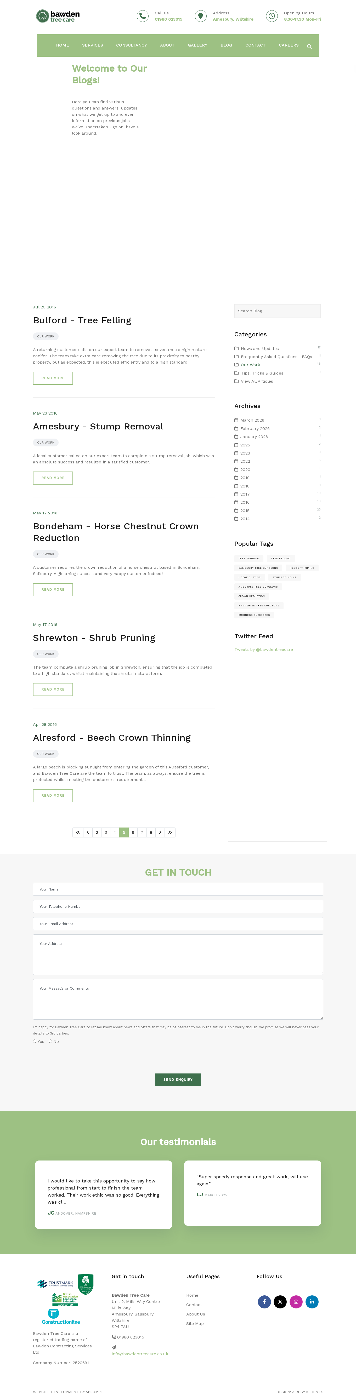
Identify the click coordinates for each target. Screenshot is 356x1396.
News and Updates (260, 348)
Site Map (195, 1323)
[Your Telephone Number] (178, 906)
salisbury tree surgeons (258, 568)
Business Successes (254, 615)
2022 (245, 461)
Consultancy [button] (124, 44)
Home (192, 1295)
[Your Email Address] (178, 923)
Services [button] (89, 44)
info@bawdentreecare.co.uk (140, 1353)
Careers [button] (270, 44)
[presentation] (72, 1057)
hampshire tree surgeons (259, 605)
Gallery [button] (185, 44)
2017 (245, 494)
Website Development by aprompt (68, 1392)
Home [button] (60, 44)
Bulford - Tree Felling (82, 320)
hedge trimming (302, 568)
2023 (245, 453)
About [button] (157, 44)
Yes (38, 1041)
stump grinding (285, 577)
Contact (239, 44)
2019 (245, 477)
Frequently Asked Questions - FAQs (276, 356)
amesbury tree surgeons (258, 586)
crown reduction (252, 596)
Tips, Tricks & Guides (262, 373)
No (54, 1041)
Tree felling (281, 558)
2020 (245, 469)
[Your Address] (178, 954)
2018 (245, 486)
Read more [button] (53, 378)
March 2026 (252, 420)
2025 (245, 445)
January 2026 (254, 436)
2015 (245, 510)
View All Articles (257, 381)
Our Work (45, 336)
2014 (245, 518)
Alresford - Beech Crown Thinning (112, 737)
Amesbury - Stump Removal (98, 426)
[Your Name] (178, 889)
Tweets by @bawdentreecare (263, 649)
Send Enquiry (178, 1080)
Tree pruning (249, 558)
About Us (195, 1314)
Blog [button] (212, 44)
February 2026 (255, 428)
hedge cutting (250, 577)
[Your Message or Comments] (178, 999)
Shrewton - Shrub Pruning (94, 637)
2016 (245, 502)
